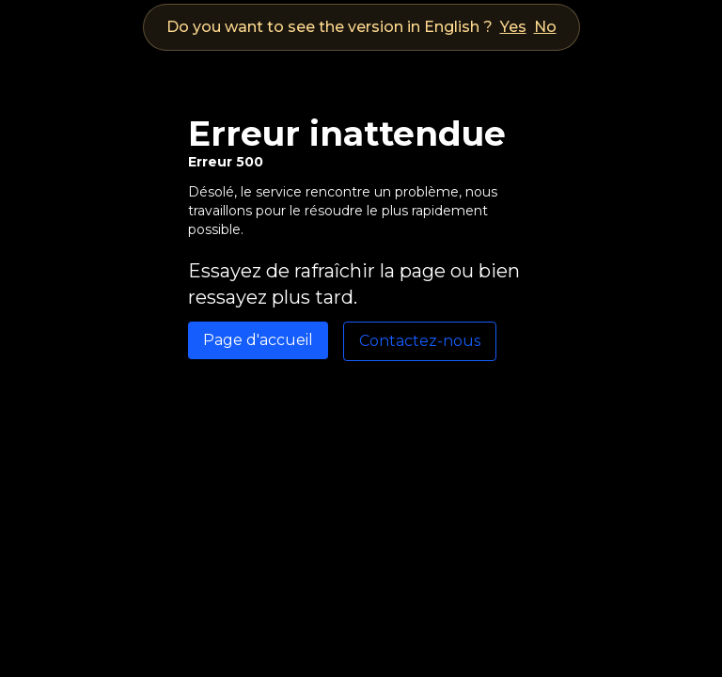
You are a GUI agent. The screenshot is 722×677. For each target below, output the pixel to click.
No (545, 27)
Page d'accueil (258, 340)
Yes (513, 27)
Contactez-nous (419, 341)
